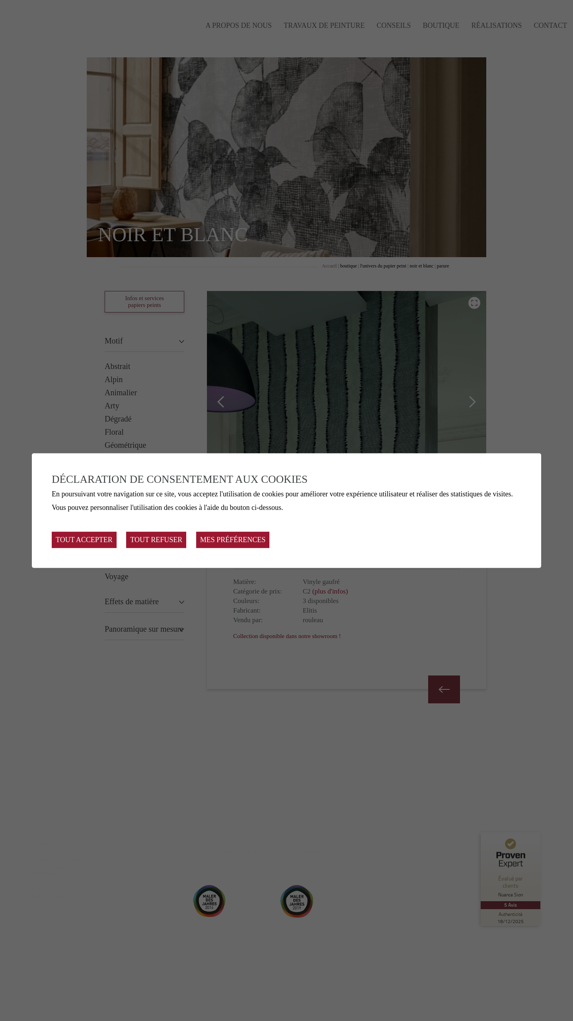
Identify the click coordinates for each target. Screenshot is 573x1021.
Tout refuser (156, 540)
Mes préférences (233, 540)
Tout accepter (84, 540)
